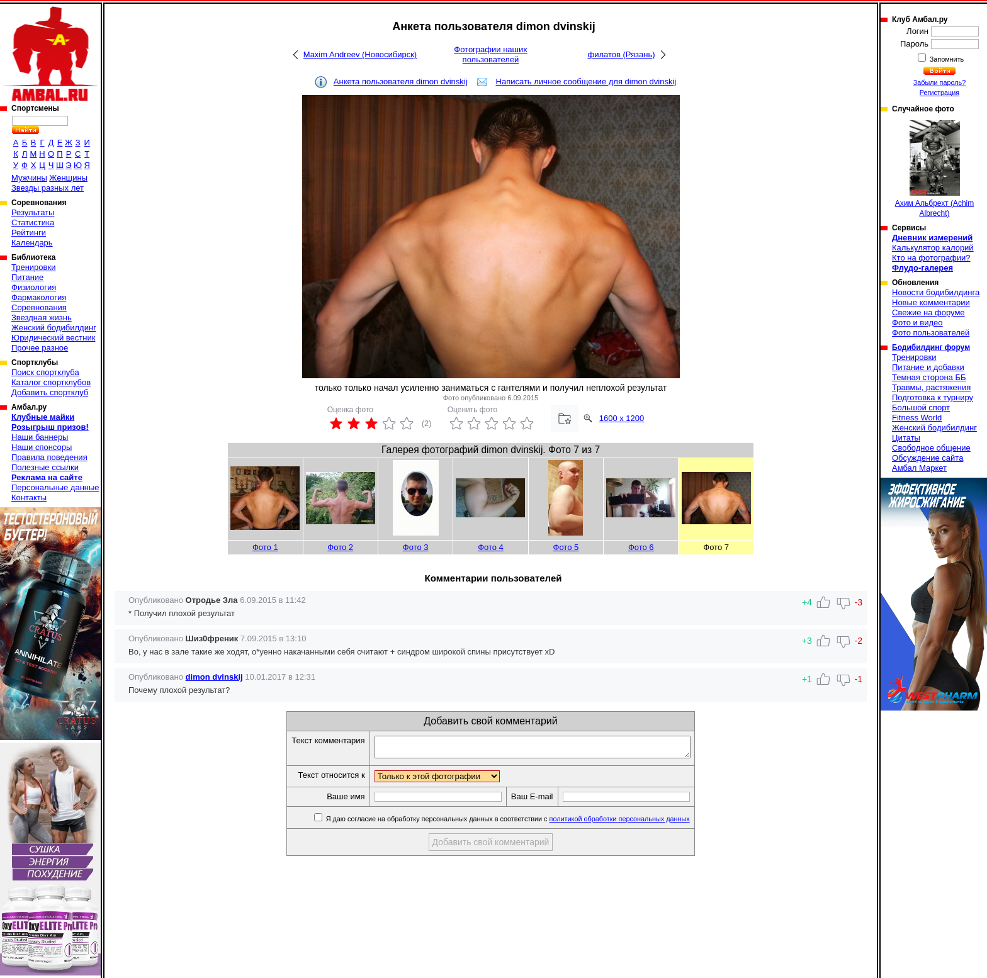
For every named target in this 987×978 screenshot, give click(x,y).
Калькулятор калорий (933, 247)
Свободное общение (931, 447)
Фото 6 (641, 547)
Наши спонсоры (41, 447)
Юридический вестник (53, 337)
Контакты (29, 497)
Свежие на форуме (928, 312)
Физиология (33, 287)
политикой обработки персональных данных (638, 822)
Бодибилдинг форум (931, 347)
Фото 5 (566, 547)
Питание (27, 277)
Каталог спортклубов (51, 382)
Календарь (32, 242)
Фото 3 (416, 547)
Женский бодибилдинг (53, 327)
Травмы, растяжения (931, 387)
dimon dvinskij (214, 677)
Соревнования (39, 307)
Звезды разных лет (47, 188)
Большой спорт (921, 407)
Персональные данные (55, 487)
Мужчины (29, 178)
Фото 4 (491, 547)
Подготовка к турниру (932, 397)
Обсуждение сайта (927, 458)
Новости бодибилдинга (935, 292)
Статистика (32, 222)
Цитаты (906, 437)
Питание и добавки (928, 367)
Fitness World (917, 417)
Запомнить (946, 59)
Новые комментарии (931, 302)
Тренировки (33, 267)
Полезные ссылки (45, 467)
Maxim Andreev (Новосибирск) (360, 54)
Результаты (32, 212)
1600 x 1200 (622, 418)
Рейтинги (28, 232)
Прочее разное (39, 347)
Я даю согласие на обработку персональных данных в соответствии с (526, 822)
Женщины (68, 178)
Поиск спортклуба (45, 372)
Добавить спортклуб (49, 392)
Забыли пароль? (939, 82)
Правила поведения (49, 457)
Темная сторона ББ (929, 377)
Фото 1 (265, 547)
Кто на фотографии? (931, 257)
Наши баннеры (39, 437)
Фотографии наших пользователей (490, 54)
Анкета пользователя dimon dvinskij (401, 81)
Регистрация (939, 92)
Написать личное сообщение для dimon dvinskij (586, 81)
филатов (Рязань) (621, 54)
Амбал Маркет (919, 468)
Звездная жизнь (41, 317)
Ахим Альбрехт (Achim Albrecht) (934, 169)
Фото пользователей (930, 332)
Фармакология (38, 297)
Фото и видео (917, 322)
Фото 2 (340, 547)
